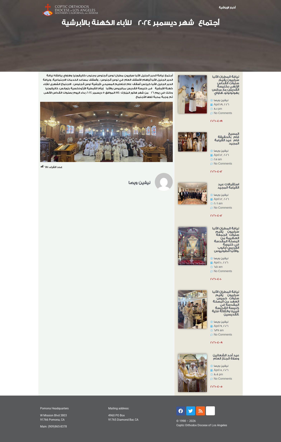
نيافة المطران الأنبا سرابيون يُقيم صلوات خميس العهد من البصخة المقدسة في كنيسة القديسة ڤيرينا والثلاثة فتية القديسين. (225, 303)
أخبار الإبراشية (227, 7)
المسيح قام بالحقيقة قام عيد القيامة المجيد (226, 138)
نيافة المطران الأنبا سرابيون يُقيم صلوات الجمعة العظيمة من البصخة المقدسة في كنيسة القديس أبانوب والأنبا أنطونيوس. (225, 240)
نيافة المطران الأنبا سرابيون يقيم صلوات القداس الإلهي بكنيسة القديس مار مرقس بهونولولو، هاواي (225, 85)
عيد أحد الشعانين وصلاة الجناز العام (226, 357)
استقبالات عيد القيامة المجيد (228, 186)
